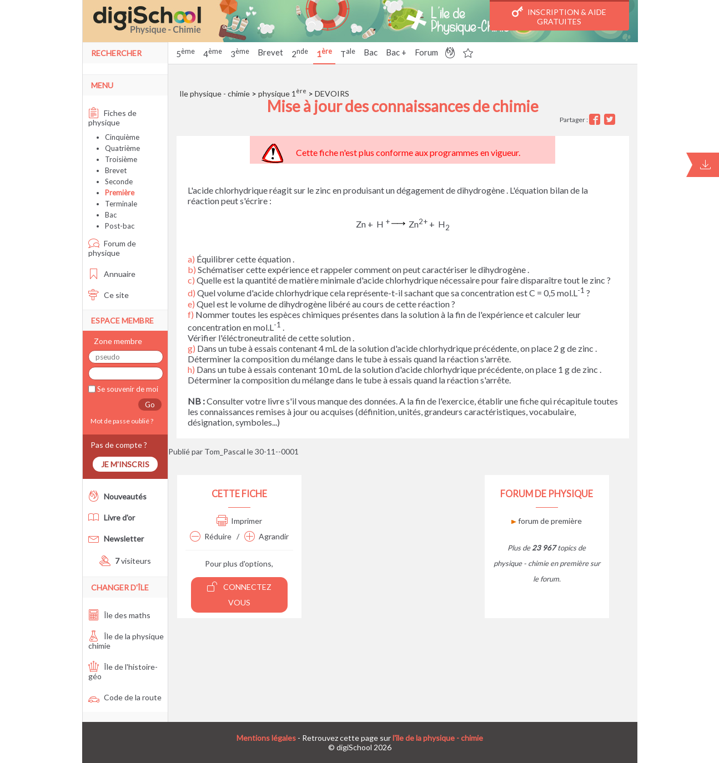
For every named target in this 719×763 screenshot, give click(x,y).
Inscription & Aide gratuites (559, 16)
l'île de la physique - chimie (438, 737)
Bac (371, 52)
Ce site (108, 295)
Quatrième (122, 148)
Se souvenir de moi (126, 389)
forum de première (546, 520)
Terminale (121, 203)
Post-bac (119, 225)
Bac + (396, 52)
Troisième (121, 159)
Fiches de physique (112, 117)
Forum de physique (112, 248)
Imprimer (239, 520)
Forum (426, 52)
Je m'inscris (125, 464)
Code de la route (125, 697)
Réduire (211, 536)
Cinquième (122, 137)
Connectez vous (239, 594)
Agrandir (266, 536)
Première (119, 192)
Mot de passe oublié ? (120, 421)
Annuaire (111, 274)
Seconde (119, 181)
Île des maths (119, 615)
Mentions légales (266, 737)
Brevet (270, 52)
